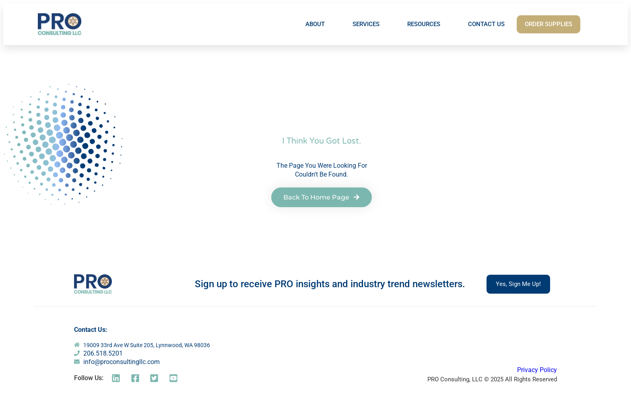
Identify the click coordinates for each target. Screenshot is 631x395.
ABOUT (315, 24)
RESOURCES (423, 24)
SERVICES (366, 24)
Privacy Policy (537, 370)
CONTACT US (486, 24)
